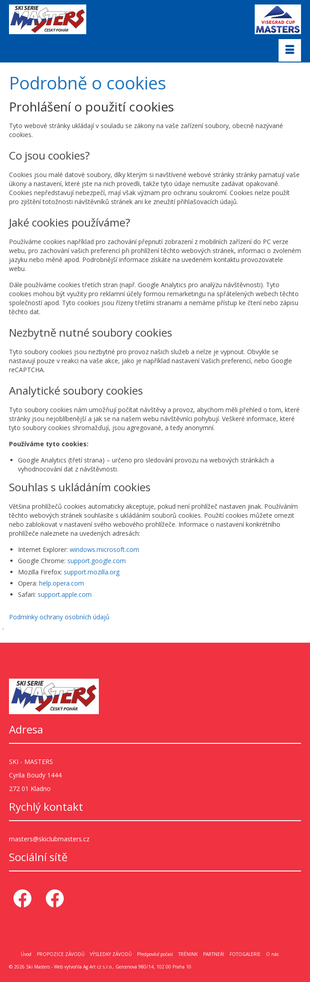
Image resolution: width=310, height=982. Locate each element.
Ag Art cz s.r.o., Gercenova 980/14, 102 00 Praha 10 (137, 967)
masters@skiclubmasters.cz (49, 839)
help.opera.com (61, 583)
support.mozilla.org (92, 572)
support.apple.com (65, 594)
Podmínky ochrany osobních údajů (59, 617)
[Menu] (290, 50)
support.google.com (96, 560)
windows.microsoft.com (104, 549)
